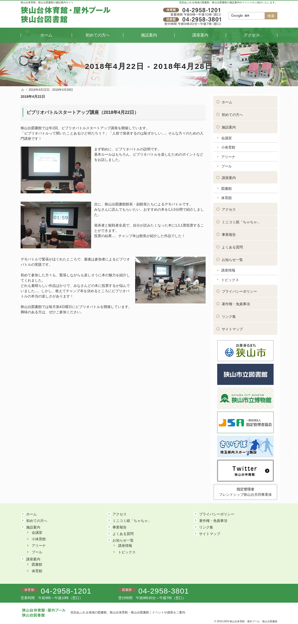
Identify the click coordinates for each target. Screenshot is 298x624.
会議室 (226, 136)
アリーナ (228, 155)
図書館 (226, 187)
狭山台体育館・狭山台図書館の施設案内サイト (47, 2)
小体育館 (228, 146)
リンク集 (229, 315)
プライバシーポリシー (239, 290)
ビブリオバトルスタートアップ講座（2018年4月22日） (82, 112)
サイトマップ (232, 327)
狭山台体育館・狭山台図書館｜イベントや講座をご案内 (147, 612)
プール (226, 164)
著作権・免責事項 (236, 302)
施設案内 (229, 125)
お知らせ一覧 (232, 258)
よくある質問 (232, 245)
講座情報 (228, 268)
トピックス (230, 278)
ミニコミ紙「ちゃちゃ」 (241, 220)
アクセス (229, 208)
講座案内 (229, 176)
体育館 (226, 196)
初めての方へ (232, 113)
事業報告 (229, 233)
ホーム (227, 100)
